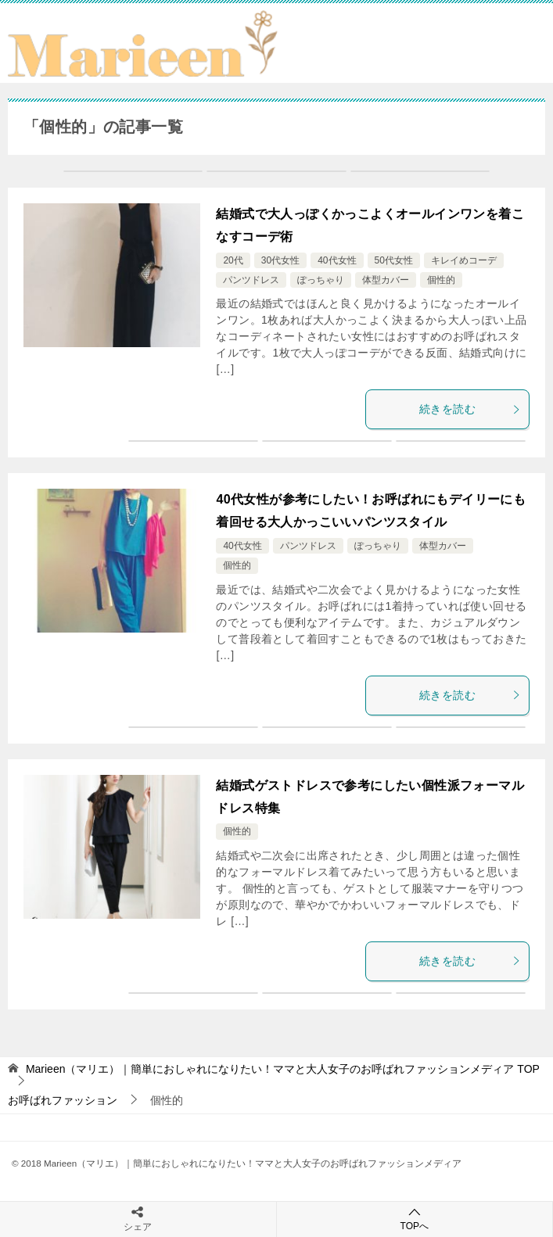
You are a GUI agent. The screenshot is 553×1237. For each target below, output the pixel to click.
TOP (283, 1069)
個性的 (441, 279)
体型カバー (385, 279)
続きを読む (470, 409)
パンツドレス (251, 279)
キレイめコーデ (464, 260)
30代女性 (280, 260)
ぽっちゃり (320, 279)
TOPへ (415, 1219)
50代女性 (394, 260)
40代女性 (337, 260)
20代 (232, 260)
